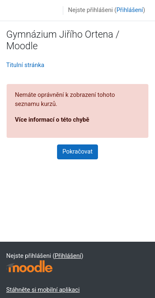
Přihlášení (130, 10)
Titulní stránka (25, 65)
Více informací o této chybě (52, 119)
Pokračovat (77, 151)
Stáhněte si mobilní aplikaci (43, 289)
